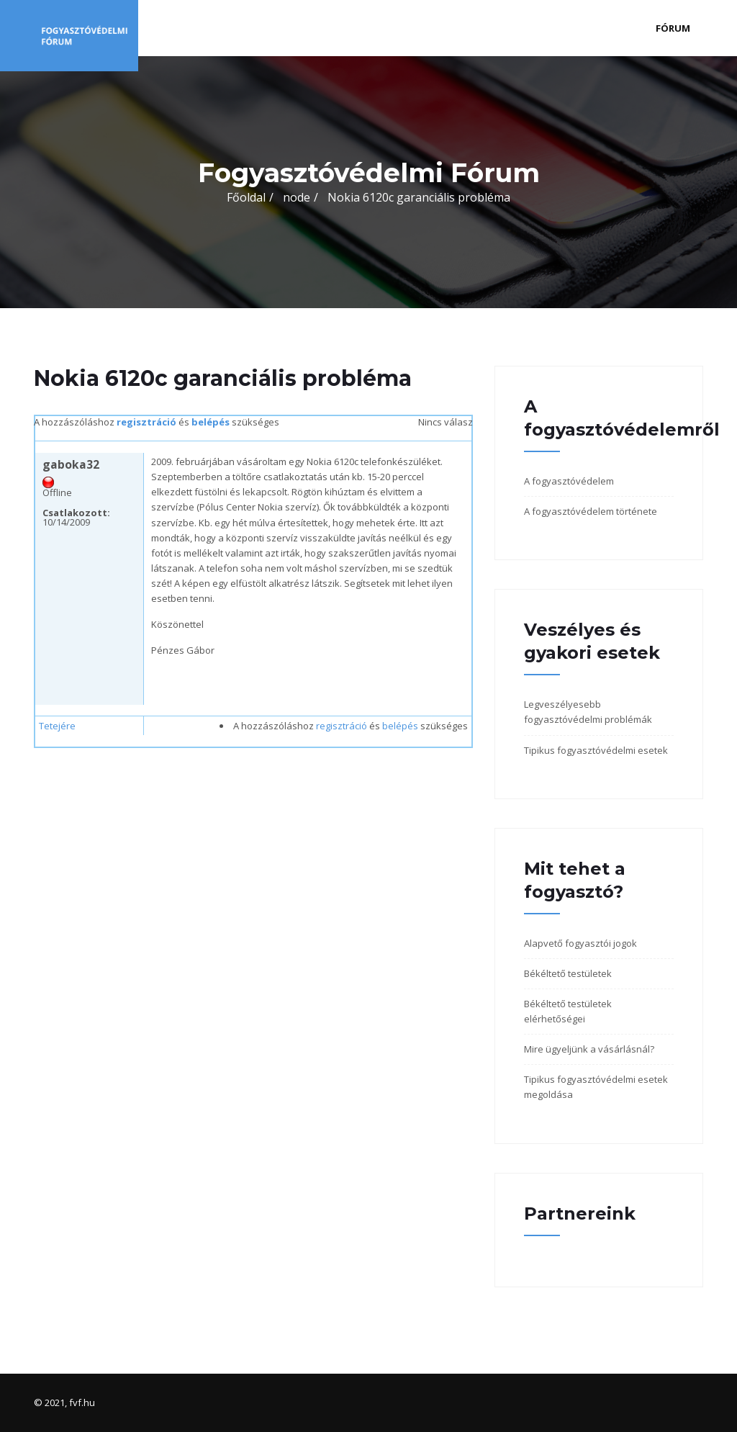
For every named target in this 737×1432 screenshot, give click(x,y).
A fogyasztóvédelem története (590, 511)
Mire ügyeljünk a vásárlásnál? (589, 1049)
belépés (210, 421)
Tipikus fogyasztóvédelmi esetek (596, 750)
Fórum (673, 28)
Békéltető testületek (568, 973)
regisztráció (146, 421)
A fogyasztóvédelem (569, 480)
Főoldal (246, 197)
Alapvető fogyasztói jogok (580, 943)
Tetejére (57, 725)
